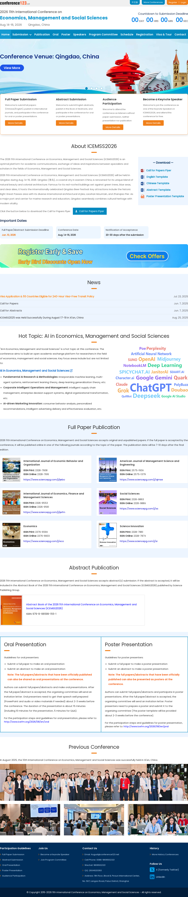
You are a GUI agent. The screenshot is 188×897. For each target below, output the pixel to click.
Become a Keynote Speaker (55, 854)
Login (183, 2)
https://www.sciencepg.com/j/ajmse (141, 479)
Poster (65, 34)
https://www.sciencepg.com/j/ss (139, 508)
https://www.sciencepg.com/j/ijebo (44, 479)
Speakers (79, 34)
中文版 (135, 2)
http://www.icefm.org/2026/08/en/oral (26, 721)
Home (5, 34)
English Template (157, 177)
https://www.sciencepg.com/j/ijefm (44, 512)
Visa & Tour (164, 34)
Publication (42, 34)
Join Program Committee (53, 859)
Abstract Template (158, 190)
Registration (144, 34)
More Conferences (153, 2)
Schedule (126, 34)
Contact (180, 34)
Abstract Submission (12, 859)
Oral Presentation (11, 865)
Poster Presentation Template (165, 196)
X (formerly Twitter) (164, 869)
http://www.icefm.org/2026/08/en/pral (146, 726)
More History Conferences (165, 854)
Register (173, 2)
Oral (56, 34)
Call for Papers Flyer (158, 170)
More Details (15, 123)
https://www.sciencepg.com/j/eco (44, 541)
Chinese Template (157, 183)
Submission (21, 34)
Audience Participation (13, 875)
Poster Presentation (12, 870)
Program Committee (103, 34)
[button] (86, 88)
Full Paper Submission (13, 854)
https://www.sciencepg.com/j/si (138, 541)
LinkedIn (157, 877)
